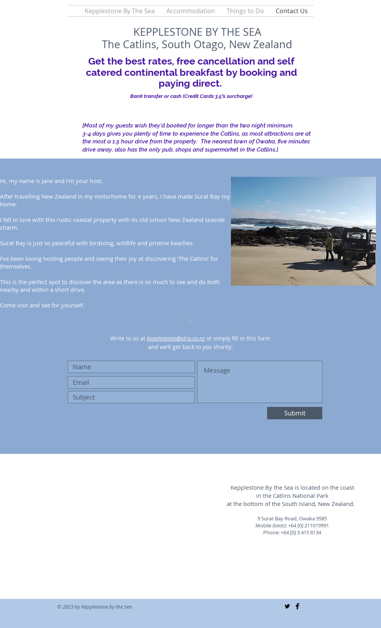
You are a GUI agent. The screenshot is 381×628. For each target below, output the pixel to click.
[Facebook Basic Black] (297, 606)
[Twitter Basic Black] (287, 606)
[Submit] (294, 413)
